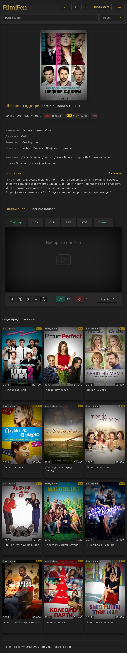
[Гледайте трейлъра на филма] (53, 116)
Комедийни (43, 130)
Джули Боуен (63, 157)
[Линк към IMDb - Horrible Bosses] (77, 116)
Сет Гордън (30, 142)
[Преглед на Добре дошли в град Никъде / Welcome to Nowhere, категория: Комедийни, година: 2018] (63, 441)
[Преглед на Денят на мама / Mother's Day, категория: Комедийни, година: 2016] (105, 363)
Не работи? (107, 299)
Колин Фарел (102, 157)
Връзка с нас (63, 646)
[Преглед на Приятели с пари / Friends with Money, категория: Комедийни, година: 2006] (105, 441)
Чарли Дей (83, 157)
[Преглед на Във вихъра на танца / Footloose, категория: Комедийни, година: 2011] (105, 518)
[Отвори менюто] (120, 7)
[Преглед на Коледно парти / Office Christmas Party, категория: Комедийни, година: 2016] (63, 596)
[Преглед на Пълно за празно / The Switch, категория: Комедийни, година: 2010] (22, 441)
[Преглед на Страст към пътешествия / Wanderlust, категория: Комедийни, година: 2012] (63, 518)
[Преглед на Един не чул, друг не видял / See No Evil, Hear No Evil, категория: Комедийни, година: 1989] (22, 518)
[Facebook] (12, 299)
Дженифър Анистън (42, 163)
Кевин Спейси (16, 163)
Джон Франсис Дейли (36, 157)
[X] (20, 299)
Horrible (24, 148)
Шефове (51, 148)
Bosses (38, 148)
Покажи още (115, 173)
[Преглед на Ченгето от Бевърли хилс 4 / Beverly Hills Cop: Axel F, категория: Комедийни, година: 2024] (22, 596)
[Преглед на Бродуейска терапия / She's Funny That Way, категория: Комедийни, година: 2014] (105, 596)
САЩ (24, 136)
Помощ (46, 646)
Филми (27, 130)
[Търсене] (50, 18)
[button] (65, 7)
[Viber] (36, 299)
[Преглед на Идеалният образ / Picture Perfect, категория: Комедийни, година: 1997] (63, 363)
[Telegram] (28, 299)
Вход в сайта (101, 6)
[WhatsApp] (43, 299)
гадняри (66, 148)
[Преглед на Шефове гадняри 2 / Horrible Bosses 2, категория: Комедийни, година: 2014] (22, 363)
